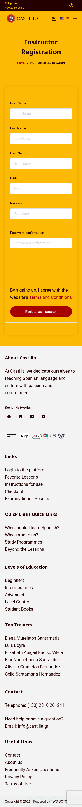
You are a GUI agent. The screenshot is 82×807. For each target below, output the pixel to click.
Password (17, 203)
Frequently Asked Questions (32, 769)
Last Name (18, 128)
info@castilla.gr (33, 726)
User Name (18, 153)
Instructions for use (24, 484)
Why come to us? (21, 534)
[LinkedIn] (32, 417)
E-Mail (14, 178)
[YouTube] (43, 417)
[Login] (71, 5)
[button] (64, 18)
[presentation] (40, 263)
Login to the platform (25, 469)
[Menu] (75, 18)
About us (14, 762)
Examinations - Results (27, 498)
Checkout (14, 491)
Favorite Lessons (21, 477)
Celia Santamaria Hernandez (32, 674)
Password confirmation (27, 233)
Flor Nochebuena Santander (32, 659)
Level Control (17, 602)
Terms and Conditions (50, 297)
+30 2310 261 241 (16, 7)
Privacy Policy (18, 776)
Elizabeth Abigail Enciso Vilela (34, 652)
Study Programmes (23, 542)
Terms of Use (18, 784)
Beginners (14, 580)
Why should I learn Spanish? (32, 527)
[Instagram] (20, 417)
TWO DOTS (59, 802)
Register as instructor (41, 312)
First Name (18, 103)
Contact (12, 755)
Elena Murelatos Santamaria (32, 638)
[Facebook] (9, 417)
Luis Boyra (15, 645)
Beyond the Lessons (24, 549)
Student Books (19, 609)
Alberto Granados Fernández (33, 666)
